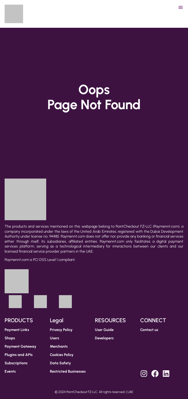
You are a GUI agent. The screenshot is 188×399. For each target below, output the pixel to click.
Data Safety (60, 363)
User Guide (104, 330)
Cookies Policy (61, 355)
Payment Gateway (20, 346)
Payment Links (17, 330)
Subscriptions (16, 363)
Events (10, 371)
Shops (10, 338)
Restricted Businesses (68, 371)
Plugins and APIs (19, 355)
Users (54, 338)
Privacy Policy (61, 330)
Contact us (149, 330)
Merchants (59, 346)
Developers (104, 338)
